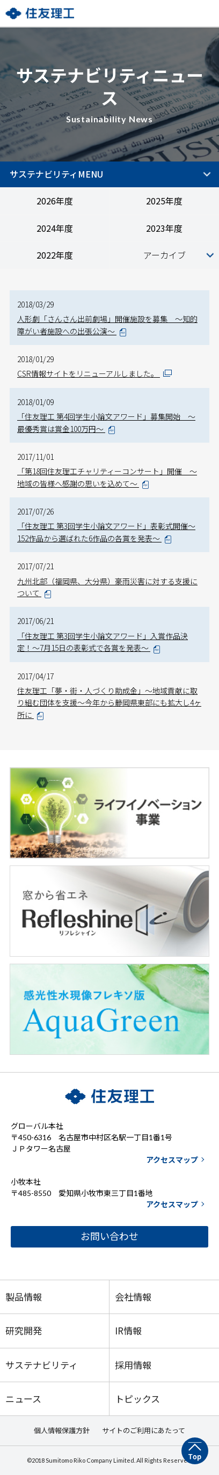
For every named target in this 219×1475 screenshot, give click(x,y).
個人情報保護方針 (62, 1430)
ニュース (23, 1398)
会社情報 (133, 1296)
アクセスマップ (172, 1159)
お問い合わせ (109, 1236)
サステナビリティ (41, 1364)
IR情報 (128, 1330)
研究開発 (23, 1330)
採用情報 (133, 1364)
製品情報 (23, 1296)
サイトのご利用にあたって (143, 1430)
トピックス (137, 1398)
